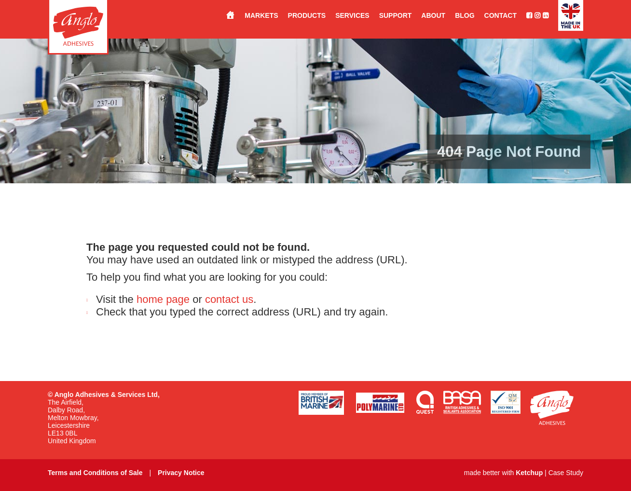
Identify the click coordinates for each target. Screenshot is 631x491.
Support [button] (395, 15)
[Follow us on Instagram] (536, 15)
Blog (464, 15)
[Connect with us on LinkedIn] (544, 15)
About (433, 15)
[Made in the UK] (566, 15)
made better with (503, 473)
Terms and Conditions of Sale (95, 473)
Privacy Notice (181, 473)
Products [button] (307, 15)
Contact (500, 15)
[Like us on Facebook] (524, 15)
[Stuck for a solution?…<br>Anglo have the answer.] (225, 15)
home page (163, 299)
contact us (229, 299)
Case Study (566, 473)
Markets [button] (261, 15)
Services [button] (352, 15)
